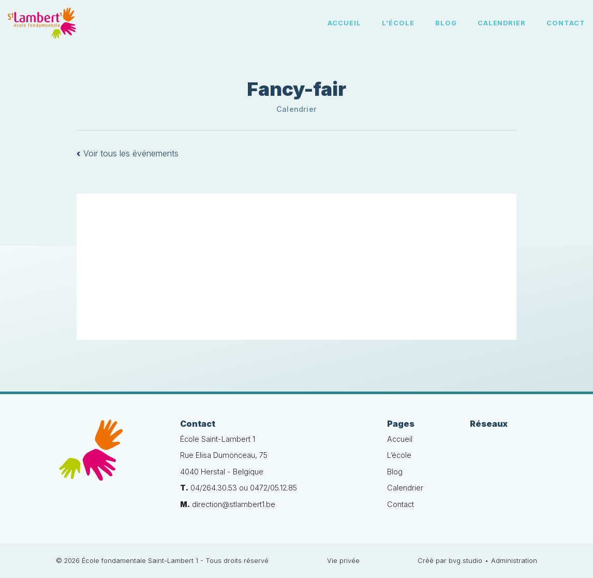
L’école (398, 23)
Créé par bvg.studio (450, 561)
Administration (514, 561)
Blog (446, 23)
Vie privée (343, 561)
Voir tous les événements (128, 153)
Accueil (344, 23)
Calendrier (502, 23)
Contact (565, 23)
